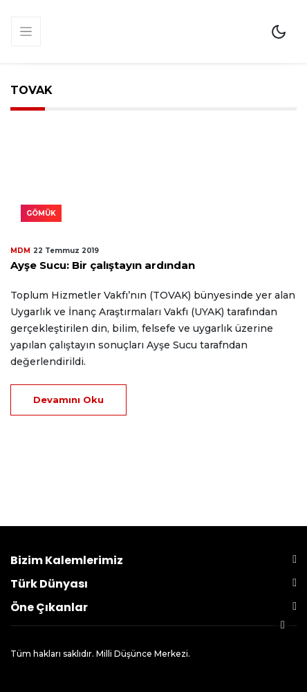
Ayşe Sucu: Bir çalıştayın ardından (102, 265)
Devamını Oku (68, 399)
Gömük (41, 213)
